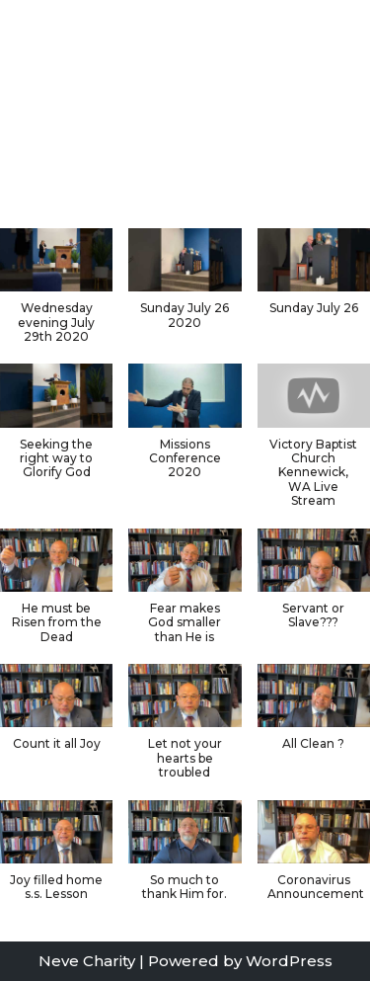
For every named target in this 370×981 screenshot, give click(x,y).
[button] (184, 289)
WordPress (289, 960)
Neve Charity (86, 960)
